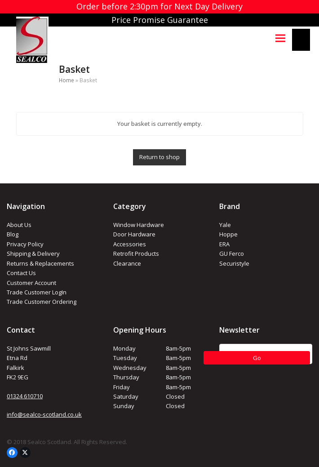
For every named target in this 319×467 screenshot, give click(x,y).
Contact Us (21, 273)
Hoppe (228, 234)
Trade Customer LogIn (36, 292)
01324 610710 (25, 396)
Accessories (129, 244)
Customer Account (31, 283)
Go (257, 358)
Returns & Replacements (40, 263)
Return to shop (159, 157)
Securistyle (234, 263)
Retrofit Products (136, 253)
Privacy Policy (25, 244)
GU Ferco (231, 253)
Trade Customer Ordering (41, 302)
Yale (225, 225)
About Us (19, 225)
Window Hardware (138, 225)
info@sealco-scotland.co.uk (44, 414)
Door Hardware (134, 234)
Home (66, 80)
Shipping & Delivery (33, 253)
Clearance (127, 263)
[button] (280, 38)
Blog (12, 234)
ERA (224, 244)
